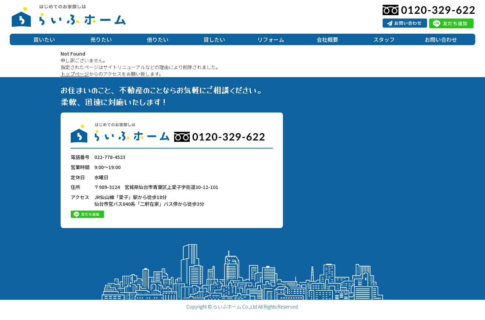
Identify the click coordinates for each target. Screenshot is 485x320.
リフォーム (270, 39)
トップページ (75, 73)
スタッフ (384, 39)
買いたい (44, 39)
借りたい (157, 39)
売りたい (101, 39)
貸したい (214, 39)
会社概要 (327, 39)
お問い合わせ (441, 39)
